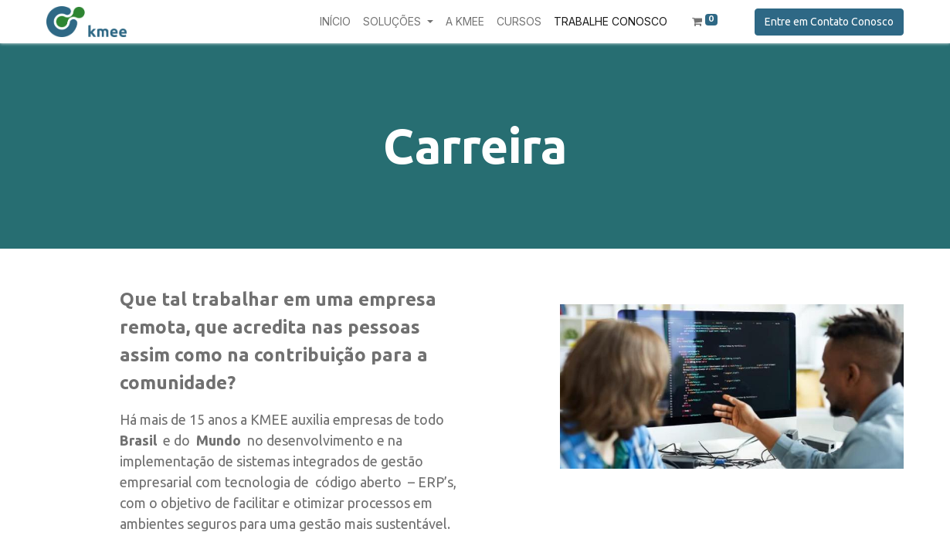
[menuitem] (335, 21)
